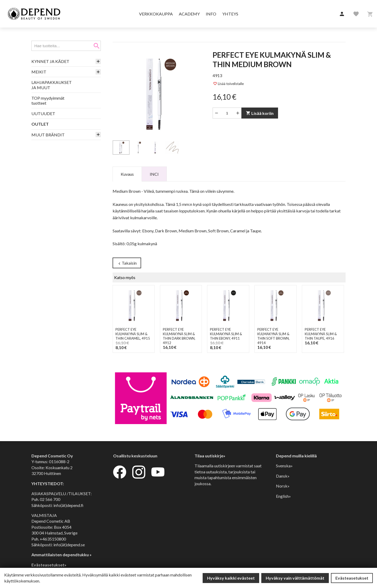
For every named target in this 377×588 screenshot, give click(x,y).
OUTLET (40, 123)
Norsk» (283, 485)
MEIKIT (38, 71)
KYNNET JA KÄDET (50, 61)
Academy (189, 13)
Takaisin (127, 263)
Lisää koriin (260, 113)
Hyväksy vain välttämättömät (295, 577)
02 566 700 (50, 499)
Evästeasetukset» (48, 564)
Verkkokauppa (156, 13)
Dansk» (283, 475)
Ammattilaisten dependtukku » (61, 554)
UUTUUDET (43, 113)
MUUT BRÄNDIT (48, 134)
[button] (342, 14)
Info (211, 13)
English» (283, 496)
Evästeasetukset (351, 577)
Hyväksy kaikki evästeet (231, 577)
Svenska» (284, 465)
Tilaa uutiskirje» (210, 455)
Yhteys (230, 13)
